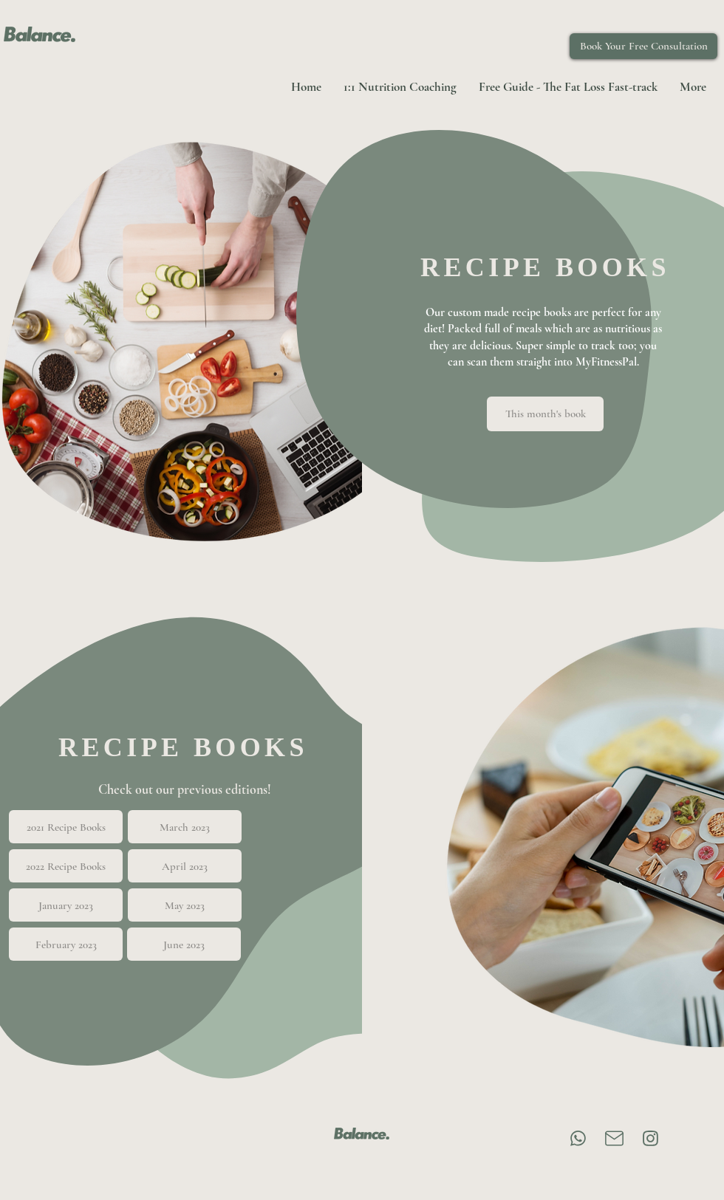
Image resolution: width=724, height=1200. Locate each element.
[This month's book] (545, 414)
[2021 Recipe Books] (66, 826)
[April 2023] (185, 865)
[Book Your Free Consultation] (643, 46)
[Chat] (578, 1138)
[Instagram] (650, 1138)
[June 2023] (184, 944)
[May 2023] (185, 905)
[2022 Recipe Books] (66, 865)
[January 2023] (66, 905)
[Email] (614, 1138)
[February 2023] (66, 944)
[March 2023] (185, 826)
